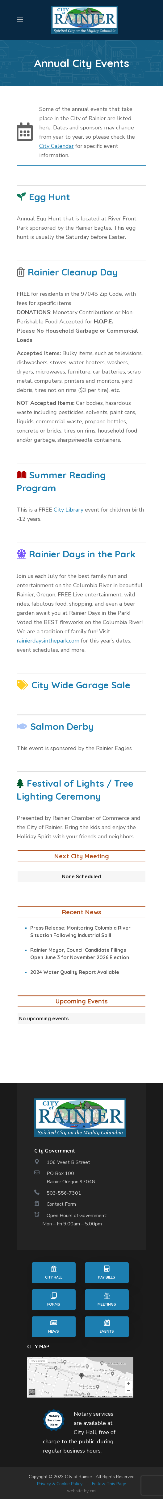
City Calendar (56, 146)
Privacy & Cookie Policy (59, 1484)
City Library (68, 509)
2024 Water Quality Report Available (74, 972)
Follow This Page (109, 1484)
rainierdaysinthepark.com (48, 640)
